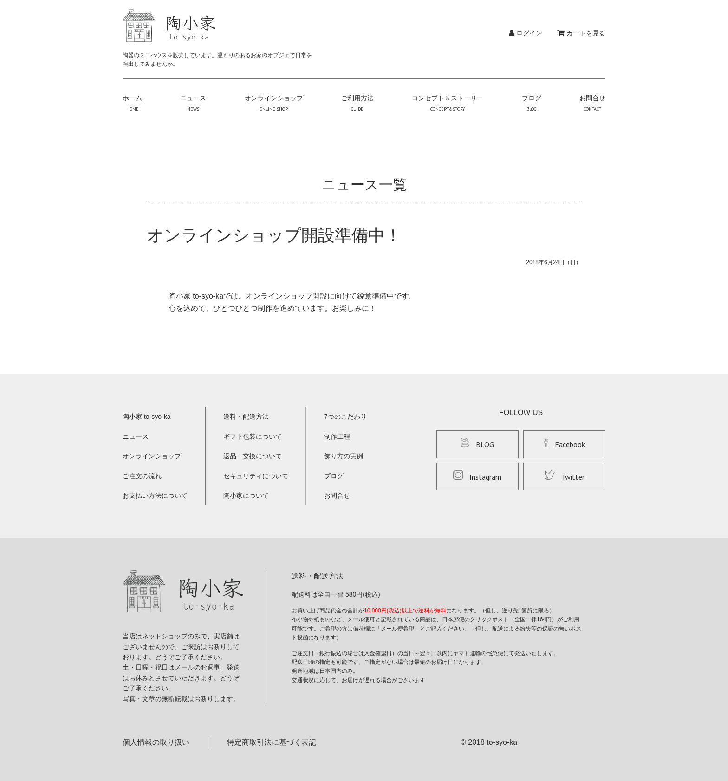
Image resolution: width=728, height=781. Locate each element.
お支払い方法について (155, 495)
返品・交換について (252, 456)
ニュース (193, 103)
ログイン (525, 33)
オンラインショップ (274, 103)
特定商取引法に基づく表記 (271, 742)
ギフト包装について (252, 436)
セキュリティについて (255, 476)
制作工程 (337, 436)
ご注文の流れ (142, 476)
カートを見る (581, 33)
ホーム (132, 103)
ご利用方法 (357, 103)
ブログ (531, 103)
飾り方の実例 (343, 456)
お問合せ (592, 103)
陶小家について (246, 495)
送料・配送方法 (246, 416)
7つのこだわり (345, 416)
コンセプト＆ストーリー (447, 103)
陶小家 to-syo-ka (146, 416)
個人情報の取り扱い (156, 742)
